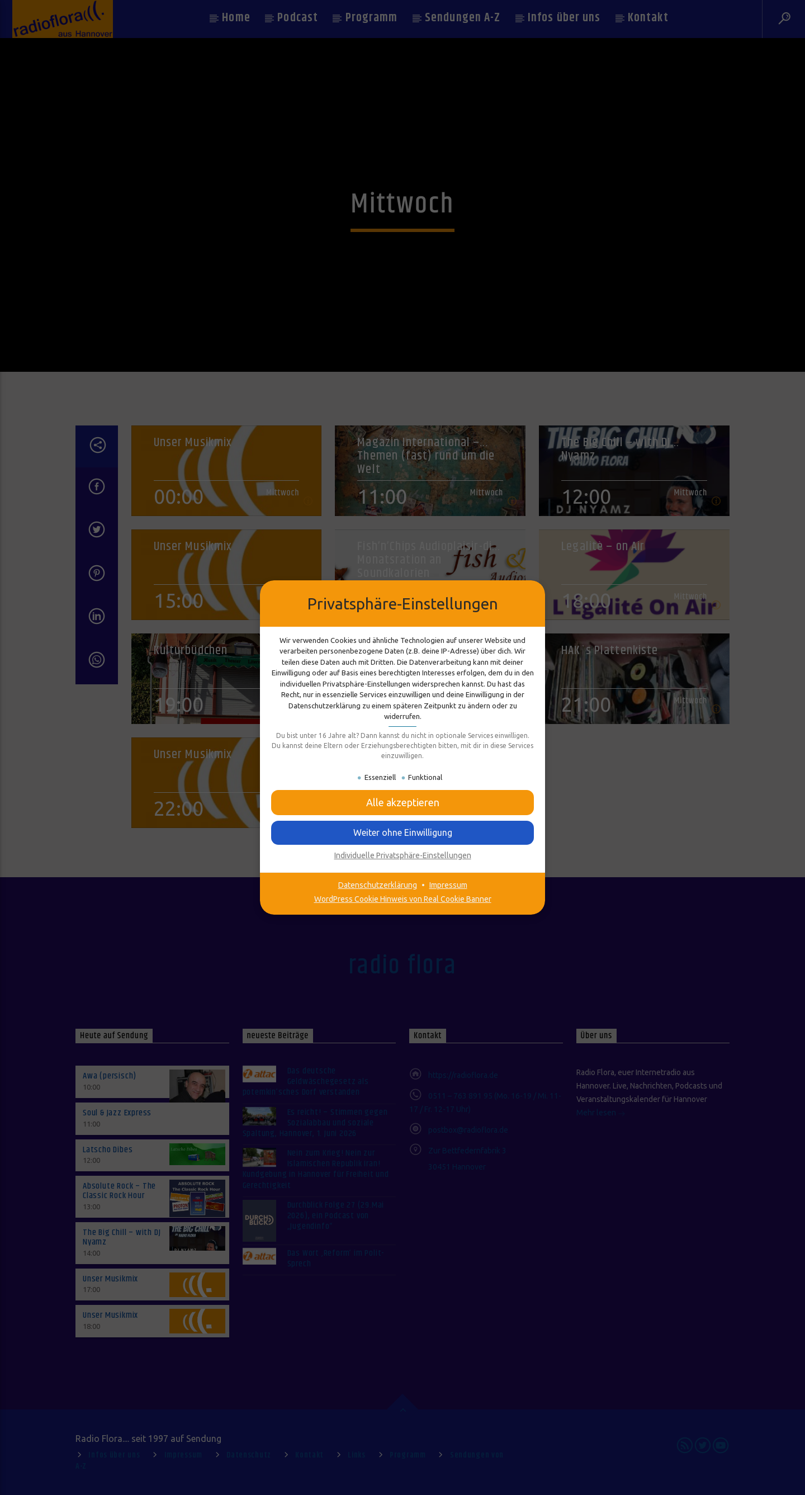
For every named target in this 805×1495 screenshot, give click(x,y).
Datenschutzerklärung (377, 885)
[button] (402, 802)
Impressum (448, 885)
